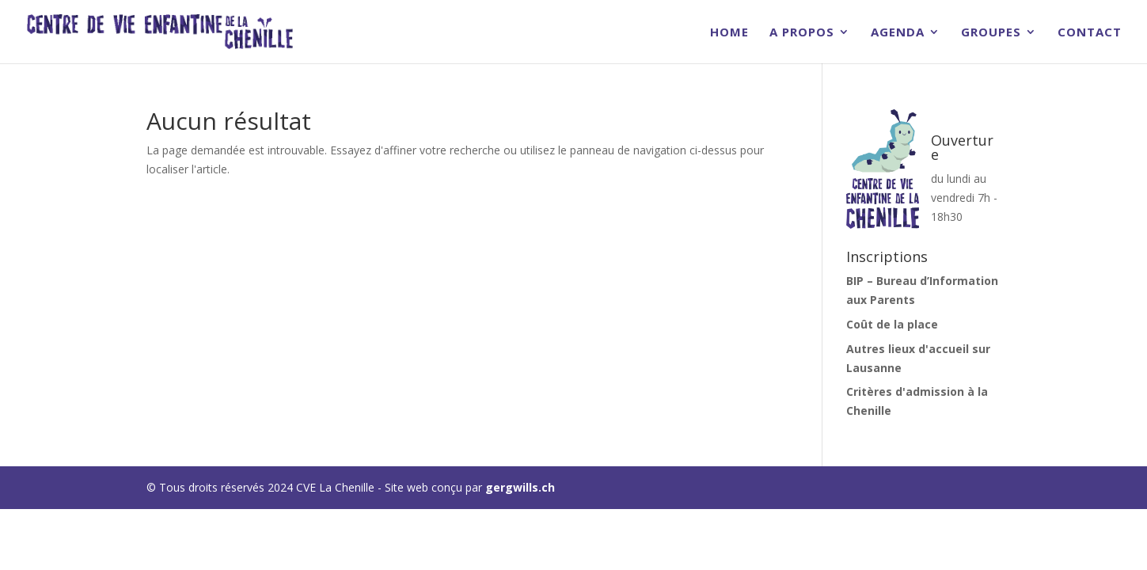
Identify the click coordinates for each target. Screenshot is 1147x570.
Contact (1090, 33)
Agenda (898, 33)
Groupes (991, 33)
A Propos (801, 33)
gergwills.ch (520, 487)
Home (729, 33)
